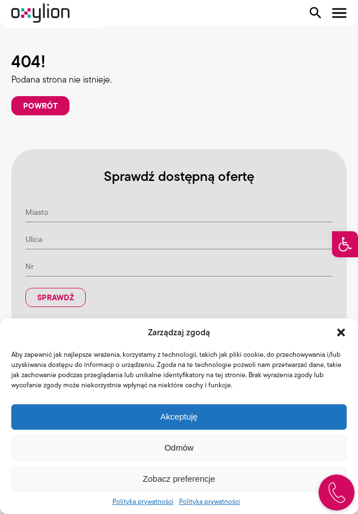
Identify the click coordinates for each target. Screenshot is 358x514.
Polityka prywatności (142, 501)
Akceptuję (179, 416)
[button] (345, 244)
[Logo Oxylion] (40, 13)
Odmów (179, 447)
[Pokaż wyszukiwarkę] (316, 13)
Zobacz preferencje (179, 478)
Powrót (40, 106)
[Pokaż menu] (339, 13)
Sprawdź (55, 297)
